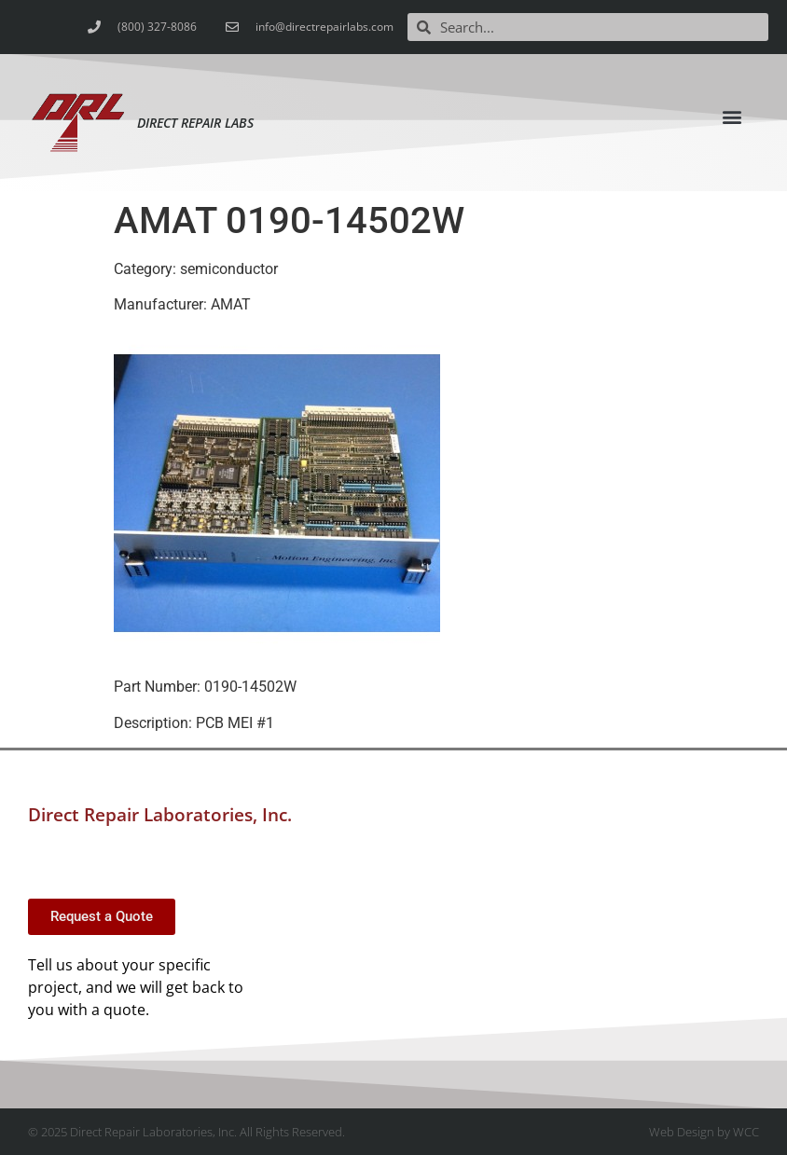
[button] (731, 116)
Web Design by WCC (704, 1131)
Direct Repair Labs (195, 122)
